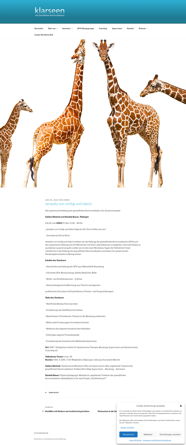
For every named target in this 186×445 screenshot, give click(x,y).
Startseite (38, 28)
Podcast (143, 28)
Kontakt (130, 28)
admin (66, 200)
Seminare (67, 28)
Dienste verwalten (127, 427)
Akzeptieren (128, 434)
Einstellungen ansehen (170, 434)
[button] (181, 406)
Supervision (117, 28)
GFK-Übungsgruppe (85, 28)
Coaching (103, 28)
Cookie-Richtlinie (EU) (43, 35)
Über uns (53, 28)
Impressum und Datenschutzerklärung (157, 440)
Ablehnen (148, 434)
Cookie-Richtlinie (135, 440)
